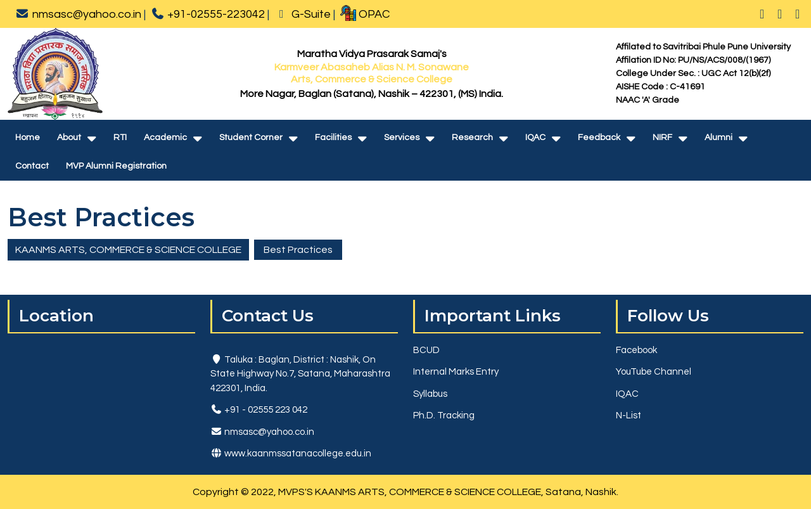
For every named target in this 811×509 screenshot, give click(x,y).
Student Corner (251, 137)
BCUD (426, 350)
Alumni (718, 137)
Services (401, 137)
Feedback (599, 137)
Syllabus (430, 394)
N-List (628, 415)
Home (27, 137)
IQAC (535, 137)
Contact (32, 166)
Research (472, 137)
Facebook (636, 350)
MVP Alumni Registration (116, 166)
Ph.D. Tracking (444, 415)
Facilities (333, 137)
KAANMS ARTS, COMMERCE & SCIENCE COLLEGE (128, 250)
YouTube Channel (653, 372)
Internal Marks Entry (456, 372)
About (69, 137)
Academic (165, 137)
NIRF (662, 137)
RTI (120, 137)
